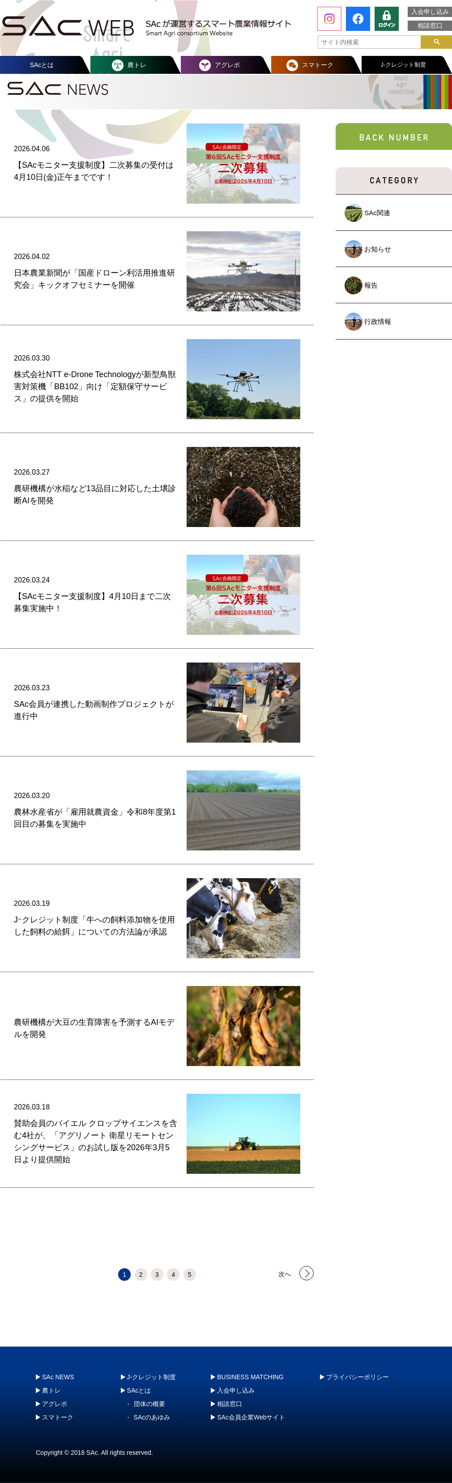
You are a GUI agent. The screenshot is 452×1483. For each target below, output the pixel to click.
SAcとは (42, 64)
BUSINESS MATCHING (250, 1377)
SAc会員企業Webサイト (251, 1417)
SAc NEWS (58, 1377)
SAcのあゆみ (152, 1417)
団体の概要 (149, 1403)
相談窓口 (430, 25)
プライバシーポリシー (357, 1377)
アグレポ (227, 64)
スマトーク (317, 64)
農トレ (137, 64)
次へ (284, 1273)
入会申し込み (430, 11)
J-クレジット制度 (403, 64)
